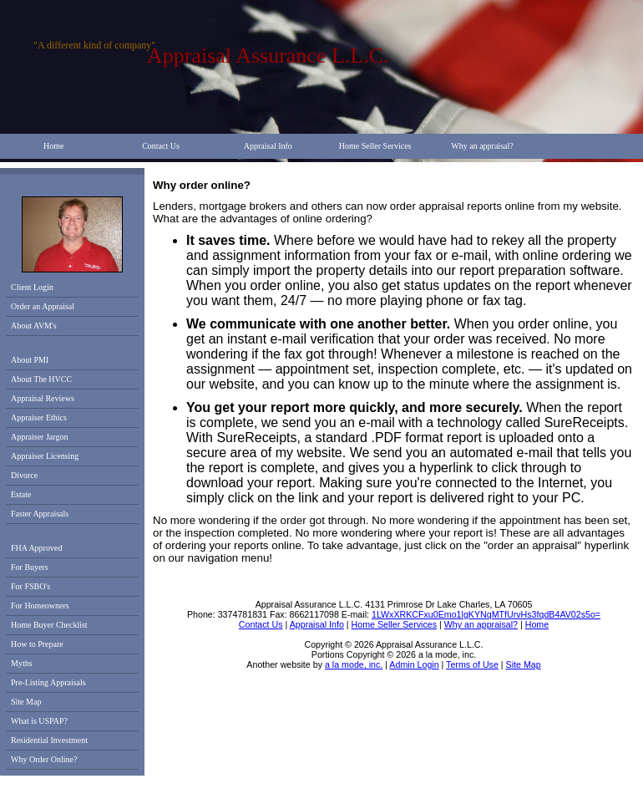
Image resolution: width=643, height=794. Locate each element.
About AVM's (34, 325)
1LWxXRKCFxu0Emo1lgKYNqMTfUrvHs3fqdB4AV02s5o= (486, 614)
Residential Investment (49, 740)
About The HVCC (41, 379)
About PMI (29, 359)
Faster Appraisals (39, 513)
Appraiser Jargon (39, 436)
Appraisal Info (268, 145)
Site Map (26, 701)
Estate (21, 494)
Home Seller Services (375, 145)
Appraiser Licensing (44, 456)
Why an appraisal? (482, 145)
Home (53, 145)
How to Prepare (37, 644)
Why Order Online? (44, 759)
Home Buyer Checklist (49, 624)
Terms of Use (472, 664)
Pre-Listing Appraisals (48, 682)
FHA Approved (36, 547)
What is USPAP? (39, 720)
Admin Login (413, 664)
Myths (22, 663)
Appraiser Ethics (39, 417)
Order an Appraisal (42, 306)
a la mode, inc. (353, 664)
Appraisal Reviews (42, 398)
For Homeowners (40, 605)
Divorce (24, 475)
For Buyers (29, 567)
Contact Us (161, 145)
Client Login (32, 287)
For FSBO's (30, 586)
